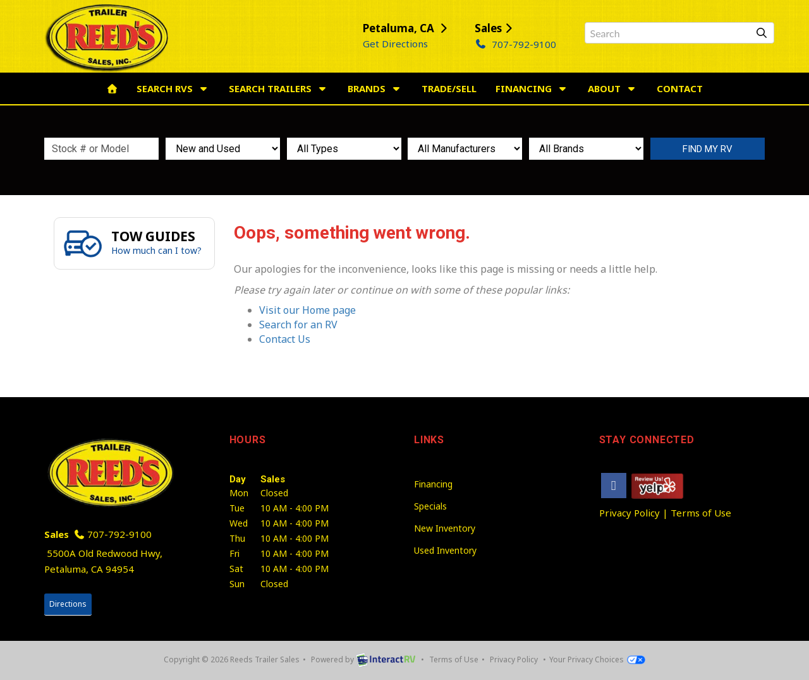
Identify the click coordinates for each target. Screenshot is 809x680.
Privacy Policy (629, 512)
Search (707, 149)
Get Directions (395, 44)
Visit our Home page (307, 310)
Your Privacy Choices (597, 659)
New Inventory (444, 528)
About (613, 88)
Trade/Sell (449, 88)
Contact (680, 88)
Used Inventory (445, 550)
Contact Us (284, 339)
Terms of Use (701, 512)
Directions (68, 604)
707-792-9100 (515, 44)
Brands (375, 88)
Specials (430, 506)
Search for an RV (298, 324)
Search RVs (173, 88)
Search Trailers (279, 88)
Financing (532, 88)
